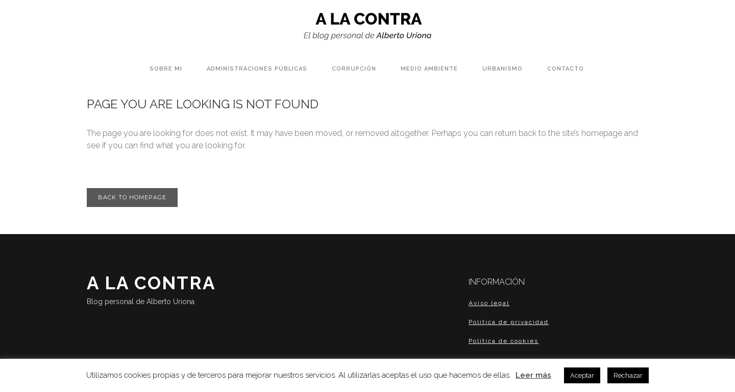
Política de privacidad (509, 322)
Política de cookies (503, 340)
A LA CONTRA (176, 290)
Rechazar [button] (628, 375)
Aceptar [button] (582, 375)
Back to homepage (132, 197)
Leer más (533, 375)
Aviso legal (489, 303)
